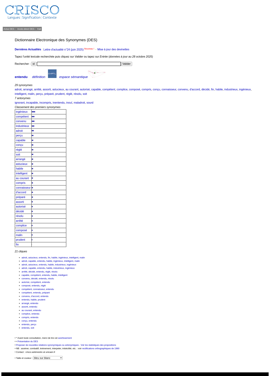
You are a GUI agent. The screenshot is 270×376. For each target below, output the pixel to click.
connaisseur (169, 89)
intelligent (20, 93)
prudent (60, 93)
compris (146, 89)
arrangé (28, 89)
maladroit (79, 102)
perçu (39, 93)
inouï (69, 102)
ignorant (20, 102)
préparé (49, 93)
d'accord (195, 89)
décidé (205, 89)
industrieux (230, 89)
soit (85, 93)
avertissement (65, 338)
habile (219, 89)
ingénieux (245, 89)
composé (134, 89)
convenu (183, 89)
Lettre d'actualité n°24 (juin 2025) (69, 49)
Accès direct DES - (26, 29)
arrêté (37, 89)
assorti (47, 89)
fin (212, 89)
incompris (45, 102)
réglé (69, 93)
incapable (32, 102)
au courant (71, 89)
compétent (108, 89)
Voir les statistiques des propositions (98, 345)
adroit (18, 89)
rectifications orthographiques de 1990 (100, 348)
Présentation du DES (27, 341)
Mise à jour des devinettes (113, 49)
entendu (21, 77)
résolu (77, 93)
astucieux (58, 89)
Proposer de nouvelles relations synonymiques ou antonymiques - (48, 345)
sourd (90, 102)
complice (122, 89)
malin (31, 93)
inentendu (59, 102)
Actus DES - (10, 29)
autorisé (85, 89)
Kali (39, 29)
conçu (156, 89)
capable (96, 89)
